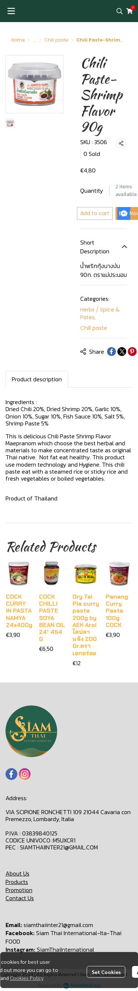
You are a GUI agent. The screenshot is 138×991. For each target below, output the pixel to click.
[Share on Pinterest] (132, 351)
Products (17, 881)
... (34, 40)
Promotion (19, 889)
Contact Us (20, 898)
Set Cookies (106, 972)
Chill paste (56, 40)
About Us (17, 873)
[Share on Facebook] (111, 351)
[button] (119, 11)
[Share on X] (121, 351)
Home (18, 40)
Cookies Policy (26, 977)
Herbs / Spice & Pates (100, 313)
